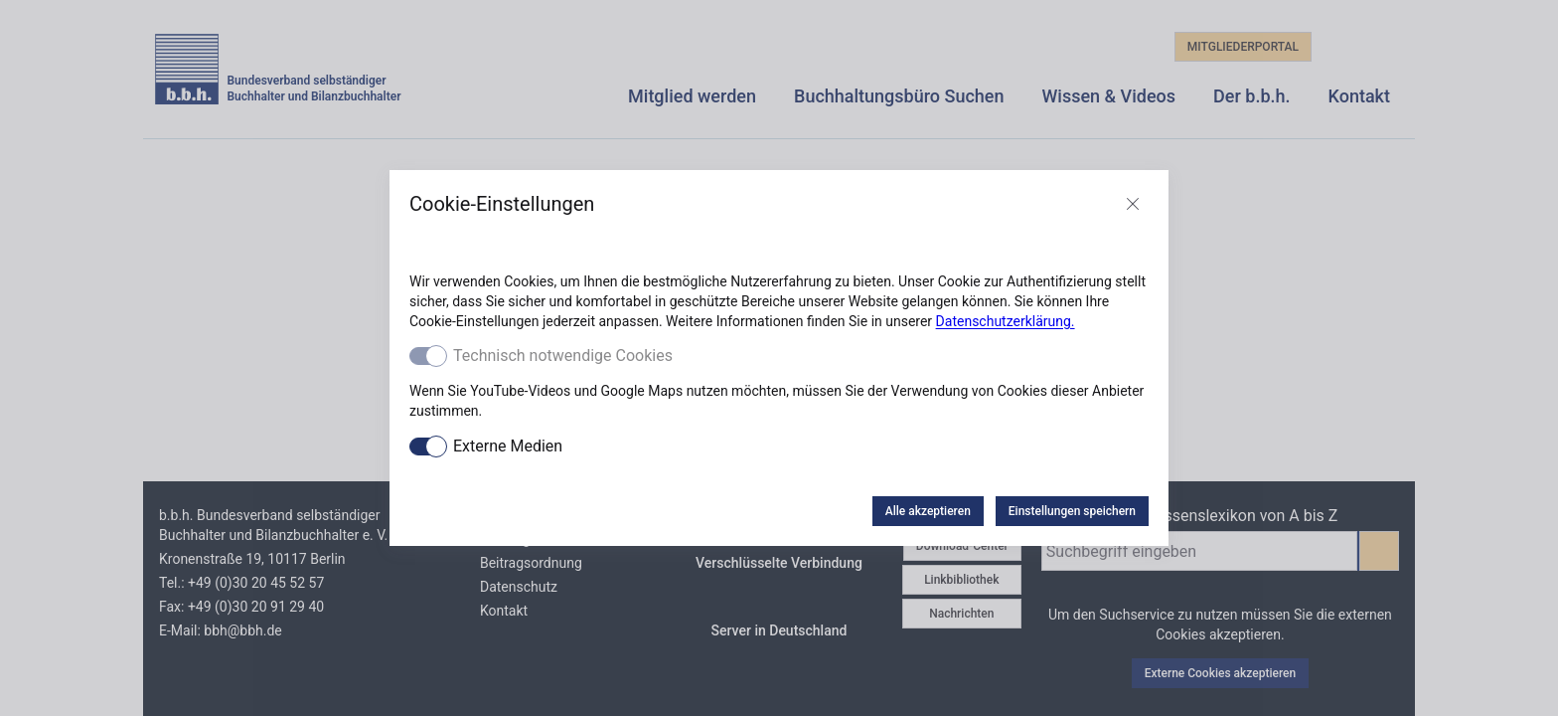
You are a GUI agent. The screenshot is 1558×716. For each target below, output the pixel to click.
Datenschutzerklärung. (1005, 321)
